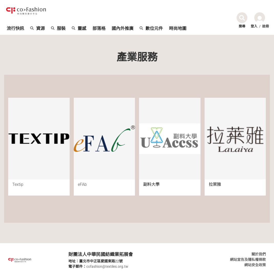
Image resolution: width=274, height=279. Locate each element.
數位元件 (151, 28)
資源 (37, 28)
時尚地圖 (177, 28)
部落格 (99, 28)
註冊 (265, 26)
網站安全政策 (255, 265)
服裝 (58, 28)
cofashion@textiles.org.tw (107, 266)
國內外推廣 (122, 28)
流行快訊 (15, 28)
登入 (254, 26)
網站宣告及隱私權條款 (248, 259)
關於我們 (258, 254)
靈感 (79, 28)
